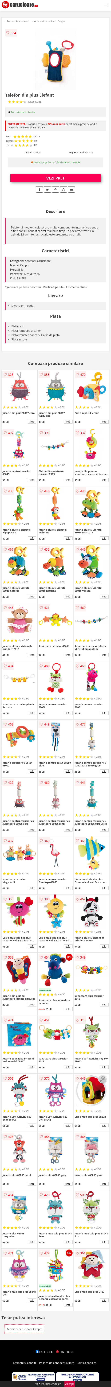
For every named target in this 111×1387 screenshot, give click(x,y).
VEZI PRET (55, 178)
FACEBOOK (45, 1352)
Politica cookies (87, 1363)
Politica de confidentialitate (56, 1363)
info (32, 421)
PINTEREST (64, 1352)
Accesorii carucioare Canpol (50, 21)
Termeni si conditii (25, 1363)
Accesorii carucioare (18, 21)
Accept (69, 1384)
